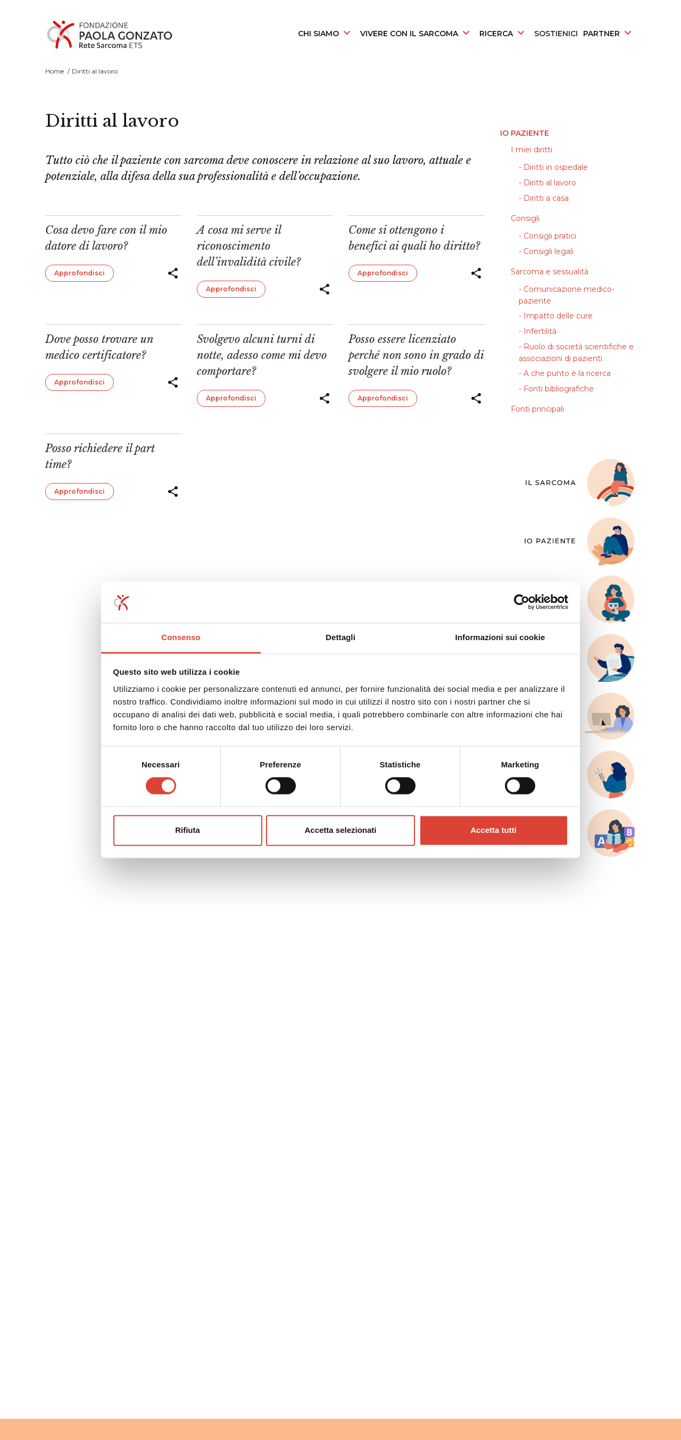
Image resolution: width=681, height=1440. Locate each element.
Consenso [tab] (180, 637)
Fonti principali (537, 409)
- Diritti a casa (544, 198)
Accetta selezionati (340, 829)
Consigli (525, 218)
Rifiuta (187, 829)
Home (54, 71)
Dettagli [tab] (340, 637)
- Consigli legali (546, 251)
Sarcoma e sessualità (549, 271)
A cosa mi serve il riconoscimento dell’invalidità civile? (249, 246)
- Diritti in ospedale (553, 167)
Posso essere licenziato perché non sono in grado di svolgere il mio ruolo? (416, 355)
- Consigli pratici (547, 236)
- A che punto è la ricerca (565, 373)
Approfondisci (79, 273)
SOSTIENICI (556, 33)
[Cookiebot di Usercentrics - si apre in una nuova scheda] (521, 602)
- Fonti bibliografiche (556, 389)
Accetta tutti (493, 829)
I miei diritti (531, 149)
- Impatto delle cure (556, 316)
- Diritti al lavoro (547, 182)
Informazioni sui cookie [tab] (500, 637)
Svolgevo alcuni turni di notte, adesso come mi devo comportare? (262, 355)
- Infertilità (538, 331)
